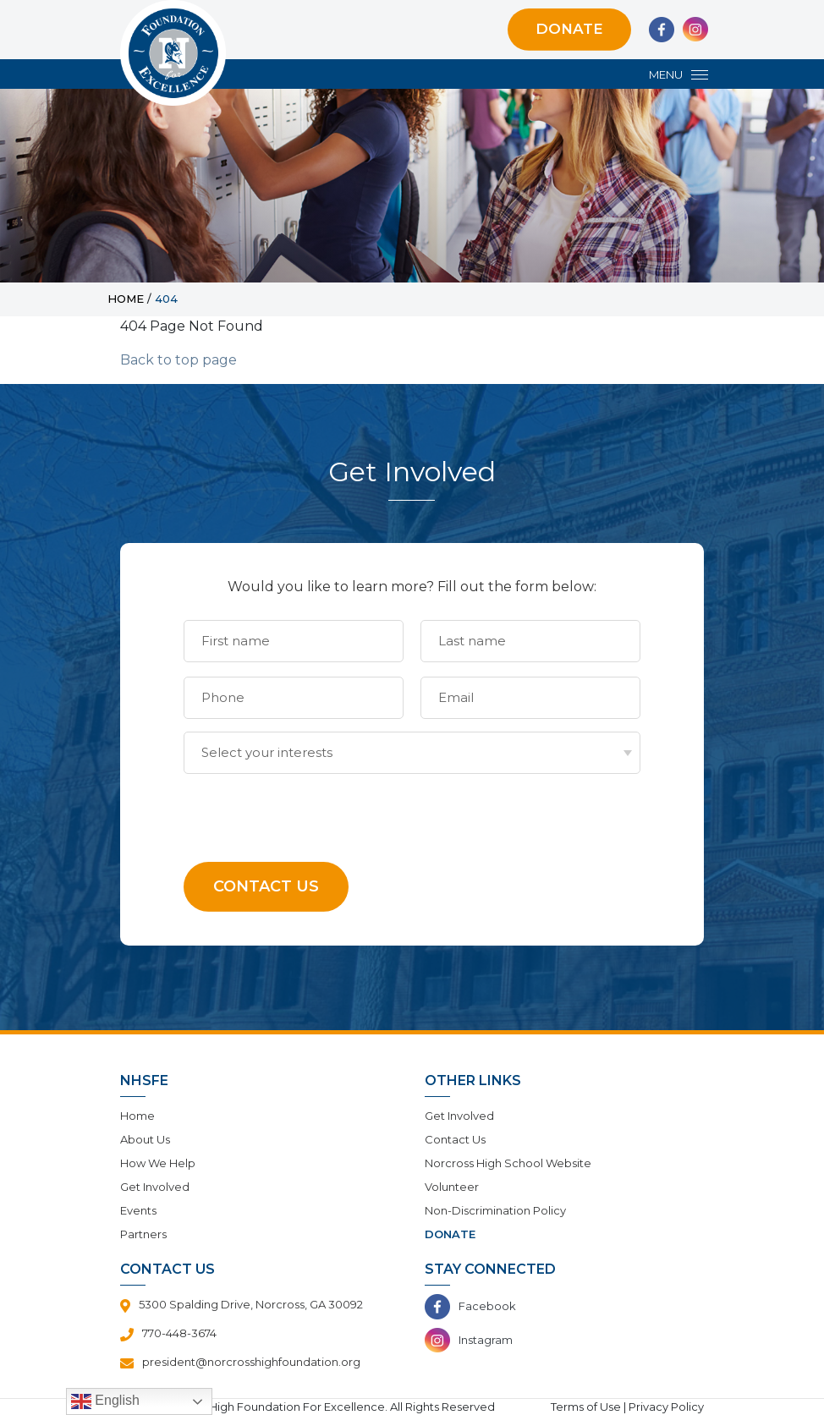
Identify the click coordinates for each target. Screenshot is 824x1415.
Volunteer (452, 1186)
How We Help (157, 1163)
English (105, 1401)
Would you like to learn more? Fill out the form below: (412, 587)
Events (138, 1210)
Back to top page (178, 360)
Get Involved (155, 1186)
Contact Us (455, 1139)
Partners (143, 1234)
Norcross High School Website (508, 1163)
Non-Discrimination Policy (495, 1210)
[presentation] (312, 807)
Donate (569, 28)
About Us (145, 1139)
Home (137, 1115)
